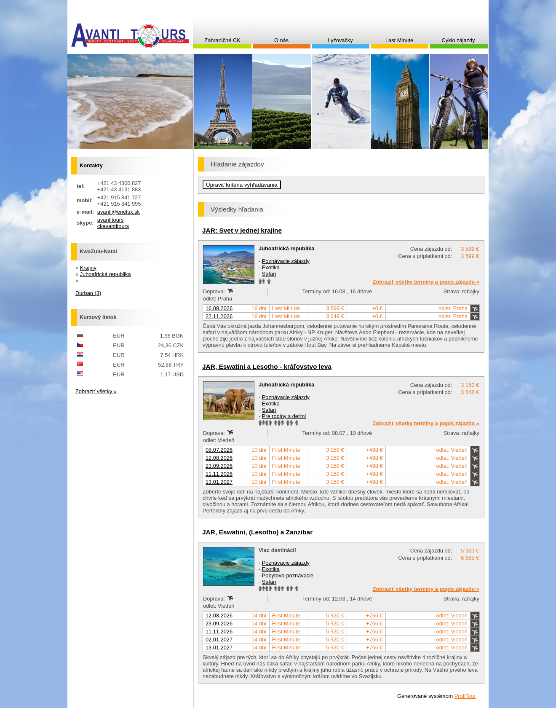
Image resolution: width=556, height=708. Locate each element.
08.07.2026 (219, 450)
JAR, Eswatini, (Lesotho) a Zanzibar (257, 532)
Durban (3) (88, 293)
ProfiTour (465, 696)
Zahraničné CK (222, 40)
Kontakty (91, 165)
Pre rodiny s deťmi (284, 416)
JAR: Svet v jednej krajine (242, 230)
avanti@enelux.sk (118, 212)
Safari (269, 274)
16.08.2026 (219, 308)
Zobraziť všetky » (96, 391)
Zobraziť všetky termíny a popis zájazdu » (425, 282)
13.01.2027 (219, 482)
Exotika (271, 267)
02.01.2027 (219, 639)
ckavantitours (113, 226)
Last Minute (399, 40)
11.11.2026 (219, 474)
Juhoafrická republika (286, 248)
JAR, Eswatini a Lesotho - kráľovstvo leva (266, 366)
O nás (281, 40)
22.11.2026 (219, 316)
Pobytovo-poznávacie (287, 575)
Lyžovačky (340, 40)
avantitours (110, 220)
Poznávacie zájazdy (286, 261)
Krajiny (88, 268)
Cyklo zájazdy (458, 40)
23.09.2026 (219, 466)
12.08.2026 (219, 458)
